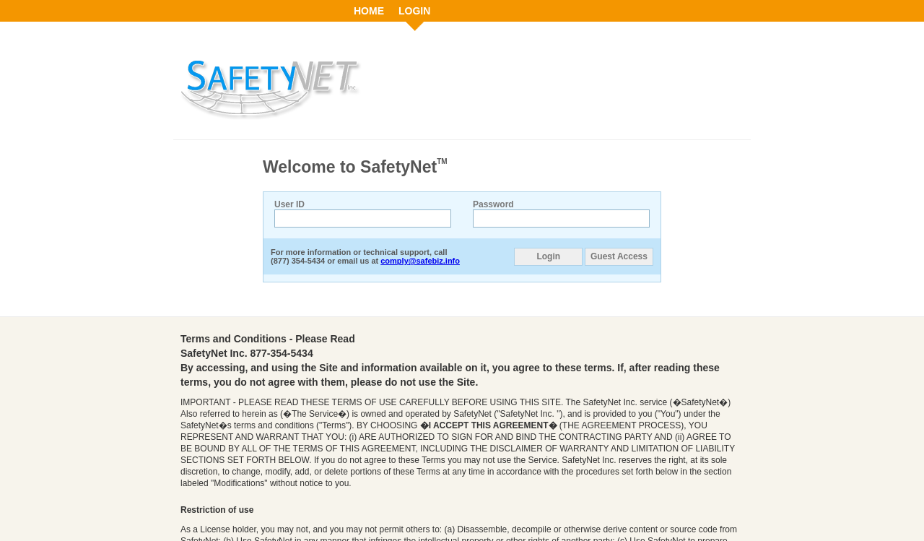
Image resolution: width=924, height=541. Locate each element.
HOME (369, 11)
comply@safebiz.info (420, 260)
